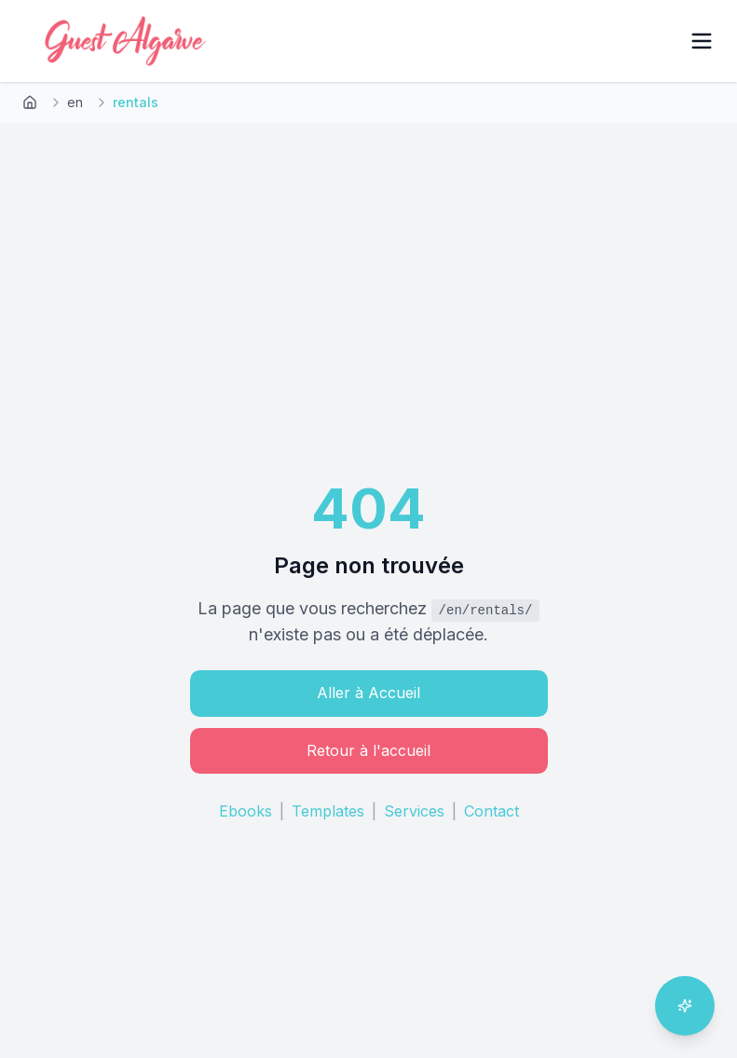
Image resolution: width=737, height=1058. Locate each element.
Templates (328, 811)
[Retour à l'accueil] (29, 102)
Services (414, 811)
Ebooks (245, 811)
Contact (491, 811)
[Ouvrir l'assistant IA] (685, 1006)
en (75, 102)
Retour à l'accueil (368, 750)
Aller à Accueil (368, 692)
